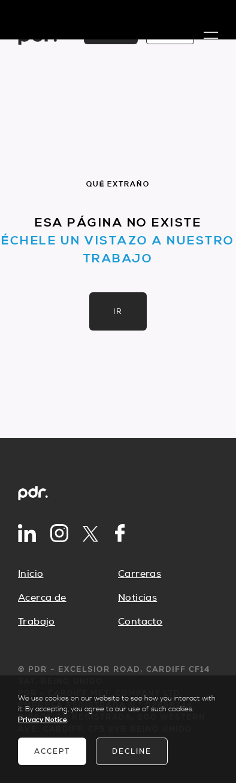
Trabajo (36, 621)
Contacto (140, 621)
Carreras (139, 574)
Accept (52, 751)
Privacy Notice (42, 719)
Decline (132, 751)
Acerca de (42, 597)
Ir (118, 311)
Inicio (30, 574)
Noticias (137, 597)
